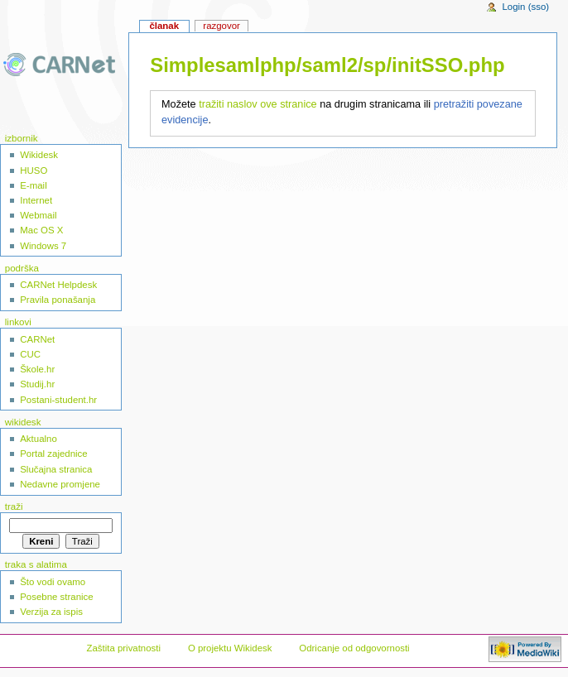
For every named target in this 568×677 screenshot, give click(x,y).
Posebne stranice (57, 597)
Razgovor (221, 26)
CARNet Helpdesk (58, 285)
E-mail (33, 185)
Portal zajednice (54, 454)
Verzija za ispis (51, 612)
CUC (30, 354)
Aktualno (38, 439)
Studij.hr (37, 384)
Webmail (38, 215)
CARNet (37, 339)
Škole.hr (37, 369)
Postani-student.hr (58, 400)
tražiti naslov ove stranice (257, 104)
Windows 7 (43, 246)
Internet (36, 200)
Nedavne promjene (60, 484)
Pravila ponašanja (57, 300)
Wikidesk (39, 155)
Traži (14, 506)
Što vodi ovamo (52, 582)
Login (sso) (525, 7)
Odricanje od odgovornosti (354, 648)
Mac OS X (41, 230)
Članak (164, 26)
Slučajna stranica (56, 469)
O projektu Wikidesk (230, 648)
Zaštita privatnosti (123, 648)
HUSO (33, 170)
